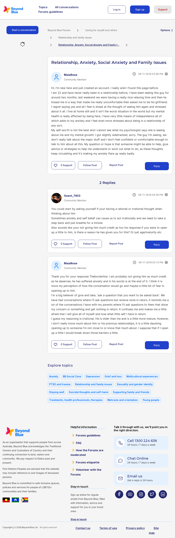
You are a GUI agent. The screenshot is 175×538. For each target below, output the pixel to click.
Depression (93, 376)
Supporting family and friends (131, 392)
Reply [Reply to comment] (157, 244)
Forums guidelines (50, 11)
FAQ (78, 443)
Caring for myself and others (101, 30)
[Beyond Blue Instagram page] (141, 501)
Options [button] (165, 30)
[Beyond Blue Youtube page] (130, 501)
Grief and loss (113, 376)
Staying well (56, 392)
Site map (154, 530)
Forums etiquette (87, 462)
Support (162, 9)
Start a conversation (24, 30)
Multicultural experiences (142, 376)
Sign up (139, 9)
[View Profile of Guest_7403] (72, 195)
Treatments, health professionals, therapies (76, 400)
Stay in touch (79, 519)
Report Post (116, 164)
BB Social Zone (72, 376)
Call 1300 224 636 (142, 441)
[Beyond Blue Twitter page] (151, 501)
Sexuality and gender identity (135, 384)
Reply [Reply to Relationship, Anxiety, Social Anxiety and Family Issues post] (157, 166)
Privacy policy (135, 528)
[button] (55, 165)
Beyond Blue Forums (18, 9)
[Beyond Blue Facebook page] (119, 501)
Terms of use (108, 528)
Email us (134, 476)
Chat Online (137, 458)
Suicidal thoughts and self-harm (88, 392)
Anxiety (53, 376)
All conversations (67, 7)
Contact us (83, 528)
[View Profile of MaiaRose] (70, 74)
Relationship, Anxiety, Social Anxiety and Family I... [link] (88, 44)
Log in (116, 9)
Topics (43, 7)
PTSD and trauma (59, 384)
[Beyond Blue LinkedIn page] (162, 501)
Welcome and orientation (122, 400)
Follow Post (90, 165)
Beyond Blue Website (17, 431)
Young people (151, 400)
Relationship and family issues (75, 37)
